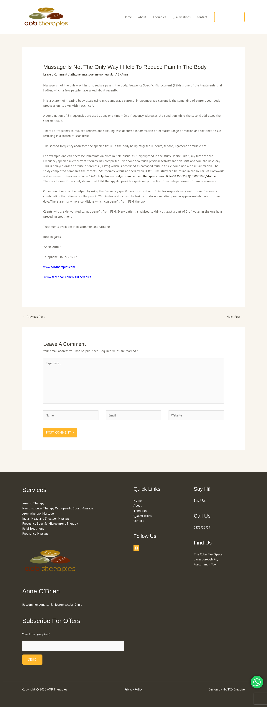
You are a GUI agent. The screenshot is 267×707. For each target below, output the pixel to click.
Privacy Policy (133, 689)
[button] (229, 17)
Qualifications (181, 17)
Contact (202, 17)
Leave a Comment (55, 74)
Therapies (159, 17)
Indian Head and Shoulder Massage (45, 518)
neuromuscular (105, 74)
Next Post (235, 317)
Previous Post (34, 317)
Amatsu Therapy (33, 503)
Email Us (200, 500)
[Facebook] (136, 548)
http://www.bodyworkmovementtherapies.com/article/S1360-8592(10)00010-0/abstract (158, 176)
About (142, 17)
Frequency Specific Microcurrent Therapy (50, 523)
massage (88, 74)
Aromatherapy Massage (38, 513)
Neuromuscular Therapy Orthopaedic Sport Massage (57, 508)
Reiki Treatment (33, 528)
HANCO (228, 689)
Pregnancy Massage (35, 534)
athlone (75, 74)
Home (128, 17)
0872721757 (202, 527)
